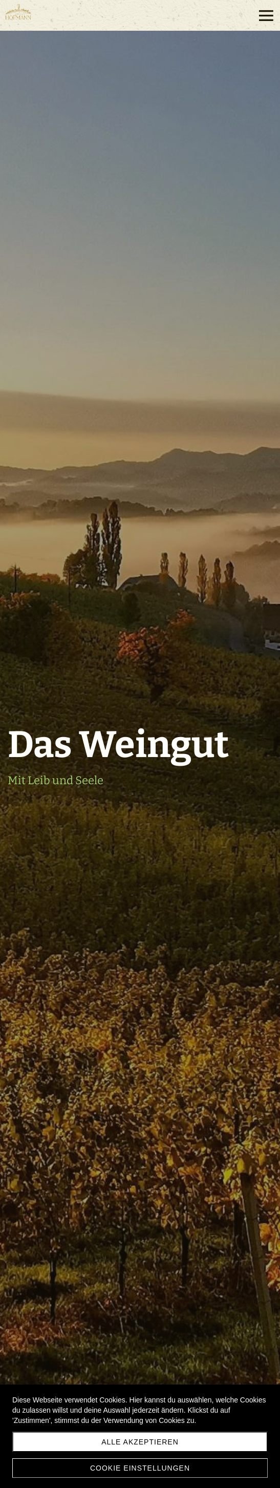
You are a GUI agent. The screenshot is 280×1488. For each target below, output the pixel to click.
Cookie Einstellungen (140, 1468)
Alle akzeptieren (140, 1442)
